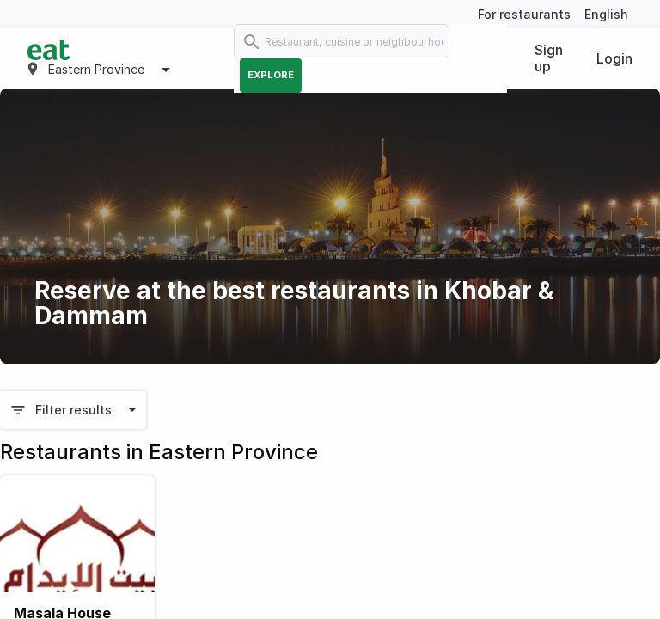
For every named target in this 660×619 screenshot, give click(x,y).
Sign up (549, 58)
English (606, 14)
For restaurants (524, 14)
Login (614, 58)
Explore (271, 75)
